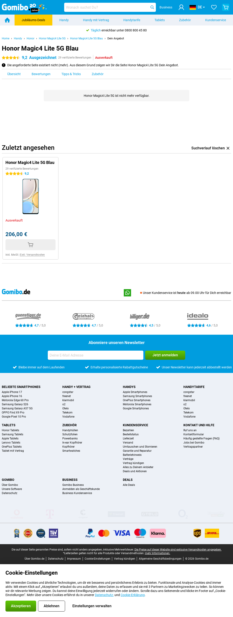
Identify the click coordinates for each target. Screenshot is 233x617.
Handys (129, 387)
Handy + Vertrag (76, 387)
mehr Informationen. (157, 553)
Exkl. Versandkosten (32, 254)
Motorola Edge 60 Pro (15, 400)
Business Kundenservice (77, 493)
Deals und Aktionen (135, 471)
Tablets (159, 20)
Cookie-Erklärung (133, 595)
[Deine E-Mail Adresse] (95, 355)
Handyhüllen (70, 430)
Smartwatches (71, 450)
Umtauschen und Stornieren (140, 446)
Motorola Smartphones (137, 404)
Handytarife (131, 20)
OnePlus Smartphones (136, 400)
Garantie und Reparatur (137, 450)
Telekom (67, 412)
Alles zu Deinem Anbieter (138, 467)
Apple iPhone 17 (12, 392)
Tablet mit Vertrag (13, 450)
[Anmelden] (181, 7)
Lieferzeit (128, 438)
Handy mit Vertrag (96, 20)
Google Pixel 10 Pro (14, 416)
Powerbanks (70, 438)
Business (70, 480)
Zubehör (185, 20)
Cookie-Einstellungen (97, 558)
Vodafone (68, 416)
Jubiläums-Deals (33, 20)
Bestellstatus (131, 434)
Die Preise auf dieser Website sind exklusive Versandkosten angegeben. (178, 549)
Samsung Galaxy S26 (15, 404)
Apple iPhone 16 (12, 396)
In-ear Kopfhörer (72, 442)
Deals (128, 480)
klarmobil (68, 400)
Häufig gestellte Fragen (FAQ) (201, 438)
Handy (64, 20)
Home (5, 38)
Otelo (65, 408)
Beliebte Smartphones (21, 387)
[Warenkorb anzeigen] (225, 7)
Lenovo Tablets (11, 442)
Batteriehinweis (132, 454)
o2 (64, 404)
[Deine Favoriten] (213, 7)
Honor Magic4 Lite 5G (52, 38)
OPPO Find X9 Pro (13, 412)
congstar (67, 392)
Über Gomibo (10, 485)
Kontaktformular (193, 434)
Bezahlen (128, 430)
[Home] (7, 20)
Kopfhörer (68, 446)
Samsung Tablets (12, 434)
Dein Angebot (115, 38)
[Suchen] (152, 7)
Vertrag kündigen (133, 463)
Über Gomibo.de (34, 558)
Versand (128, 442)
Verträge (128, 459)
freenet (66, 396)
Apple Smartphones (135, 392)
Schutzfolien (70, 434)
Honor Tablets (10, 430)
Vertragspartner (193, 446)
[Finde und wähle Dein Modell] (110, 7)
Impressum (74, 558)
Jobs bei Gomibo (193, 442)
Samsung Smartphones (137, 396)
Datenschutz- (104, 595)
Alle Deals (129, 485)
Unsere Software (12, 489)
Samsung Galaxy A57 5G (17, 408)
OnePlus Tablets (12, 446)
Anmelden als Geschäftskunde (81, 489)
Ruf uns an (190, 430)
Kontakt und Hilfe (198, 425)
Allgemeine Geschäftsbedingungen (160, 558)
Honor (30, 38)
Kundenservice (135, 425)
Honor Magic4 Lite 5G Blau (86, 38)
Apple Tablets (10, 438)
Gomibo (8, 480)
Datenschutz (9, 493)
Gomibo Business (73, 485)
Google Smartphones (136, 408)
